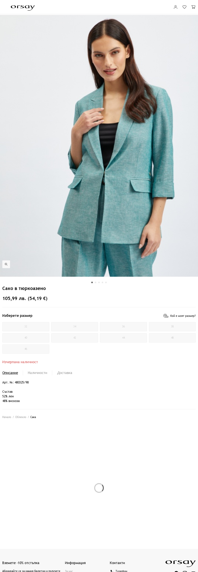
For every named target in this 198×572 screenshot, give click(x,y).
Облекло (20, 417)
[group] (99, 146)
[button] (92, 282)
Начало (6, 417)
